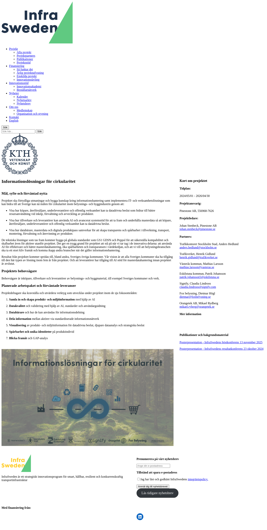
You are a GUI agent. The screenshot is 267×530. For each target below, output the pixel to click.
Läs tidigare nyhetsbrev (157, 493)
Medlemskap (24, 110)
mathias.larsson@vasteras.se (197, 267)
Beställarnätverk (27, 89)
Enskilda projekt (27, 76)
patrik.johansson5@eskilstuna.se (199, 277)
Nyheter (14, 93)
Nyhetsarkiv (24, 100)
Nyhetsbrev (24, 103)
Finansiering (16, 66)
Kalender (22, 96)
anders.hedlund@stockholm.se (198, 247)
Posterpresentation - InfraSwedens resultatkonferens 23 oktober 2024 (222, 348)
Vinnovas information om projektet (208, 324)
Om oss (13, 107)
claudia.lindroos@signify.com (198, 287)
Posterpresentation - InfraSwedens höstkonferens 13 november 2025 (221, 342)
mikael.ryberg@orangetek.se (197, 306)
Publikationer (25, 59)
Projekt (13, 48)
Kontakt (14, 117)
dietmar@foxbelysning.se (195, 296)
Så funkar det (25, 69)
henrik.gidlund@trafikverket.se (199, 257)
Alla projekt (24, 52)
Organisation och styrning (32, 113)
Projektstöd (24, 62)
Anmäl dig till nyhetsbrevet (153, 486)
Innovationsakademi (29, 86)
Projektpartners (26, 55)
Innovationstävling (28, 79)
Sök (5, 127)
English (13, 120)
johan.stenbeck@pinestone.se (197, 229)
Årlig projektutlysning (30, 72)
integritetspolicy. (198, 479)
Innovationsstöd (18, 83)
